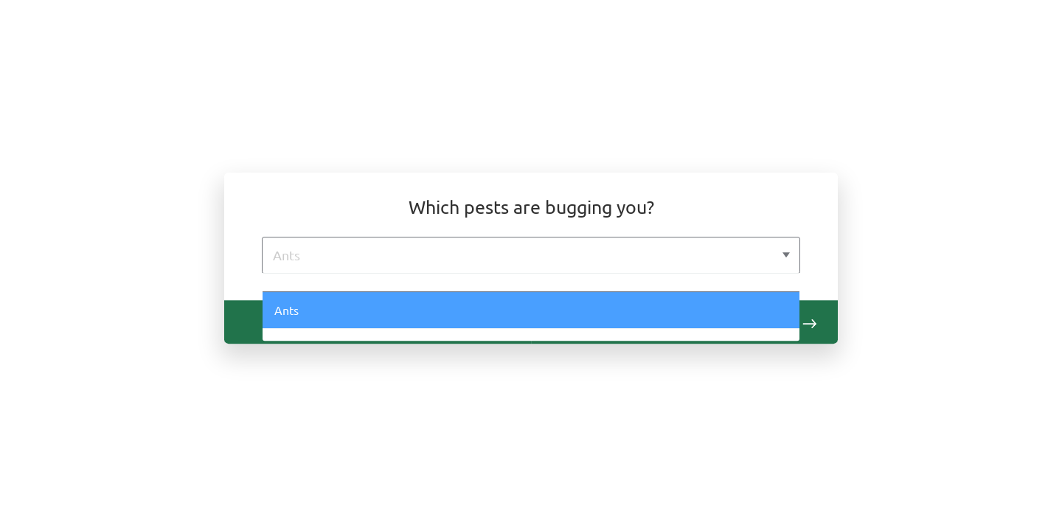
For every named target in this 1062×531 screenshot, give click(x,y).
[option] (531, 283)
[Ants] (515, 255)
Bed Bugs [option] (299, 347)
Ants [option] (287, 310)
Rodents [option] (297, 385)
